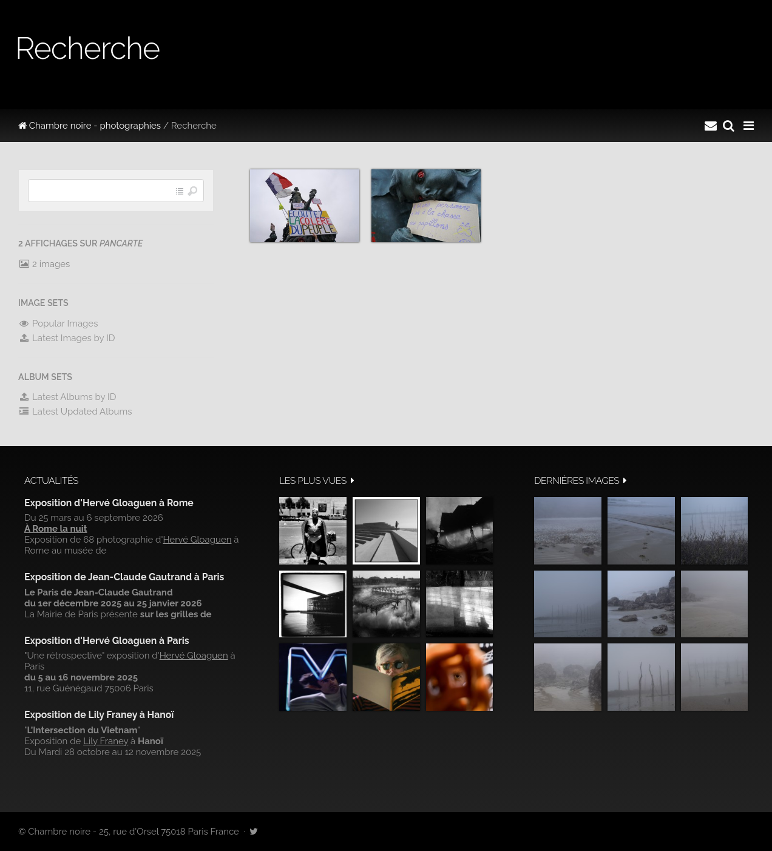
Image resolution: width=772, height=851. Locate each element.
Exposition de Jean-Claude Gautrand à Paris (124, 577)
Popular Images (58, 323)
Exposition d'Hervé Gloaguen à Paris (106, 640)
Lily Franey (105, 741)
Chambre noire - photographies (89, 125)
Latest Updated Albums (75, 411)
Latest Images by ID (66, 338)
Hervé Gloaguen (197, 539)
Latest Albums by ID (67, 397)
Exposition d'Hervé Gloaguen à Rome (109, 503)
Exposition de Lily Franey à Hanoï (99, 714)
